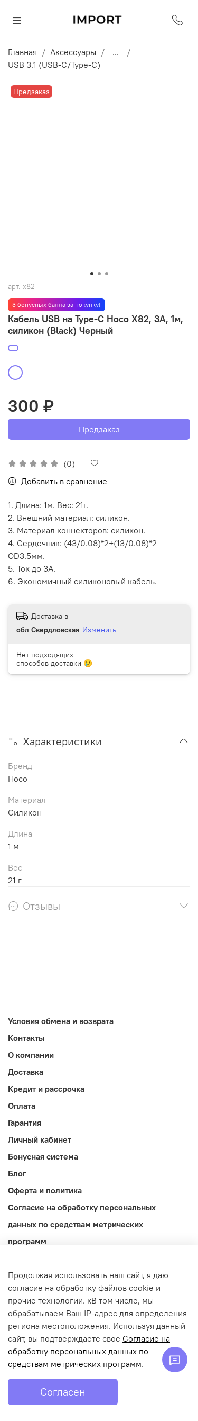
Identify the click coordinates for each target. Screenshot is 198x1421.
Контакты (26, 1038)
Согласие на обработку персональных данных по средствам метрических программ (82, 1224)
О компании (31, 1054)
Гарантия (24, 1122)
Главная (22, 52)
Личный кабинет (39, 1139)
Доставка (25, 1071)
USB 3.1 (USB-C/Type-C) (54, 64)
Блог (17, 1173)
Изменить (99, 630)
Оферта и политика (45, 1190)
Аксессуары (73, 52)
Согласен (63, 1391)
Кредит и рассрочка (46, 1088)
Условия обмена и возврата (61, 1021)
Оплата (21, 1105)
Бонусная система (43, 1156)
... (115, 52)
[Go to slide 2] (99, 273)
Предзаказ (99, 429)
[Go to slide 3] (106, 273)
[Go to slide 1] (91, 273)
